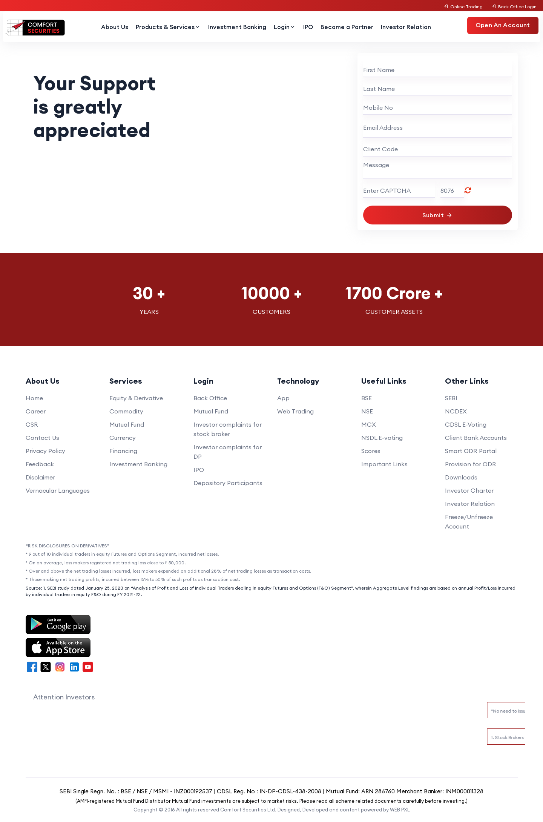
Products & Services (168, 27)
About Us (114, 27)
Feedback (40, 464)
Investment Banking (237, 27)
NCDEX (456, 411)
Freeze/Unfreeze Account (469, 521)
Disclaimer (40, 477)
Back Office (210, 398)
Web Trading (295, 411)
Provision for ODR (470, 464)
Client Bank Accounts (476, 437)
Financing (123, 451)
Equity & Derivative (136, 398)
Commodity (126, 411)
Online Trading (463, 6)
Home (34, 398)
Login (285, 27)
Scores (370, 451)
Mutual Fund (126, 424)
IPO (308, 27)
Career (36, 411)
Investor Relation (406, 27)
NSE (367, 411)
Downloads (461, 477)
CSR (32, 424)
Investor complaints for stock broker (227, 429)
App (283, 398)
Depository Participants (227, 483)
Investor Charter (469, 490)
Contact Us (42, 437)
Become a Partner (347, 27)
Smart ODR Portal (471, 451)
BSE (366, 398)
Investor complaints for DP (227, 451)
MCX (368, 424)
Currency (122, 437)
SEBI (451, 398)
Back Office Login (513, 6)
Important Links (384, 464)
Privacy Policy (45, 451)
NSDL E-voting (382, 437)
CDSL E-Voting (465, 424)
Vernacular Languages (58, 490)
